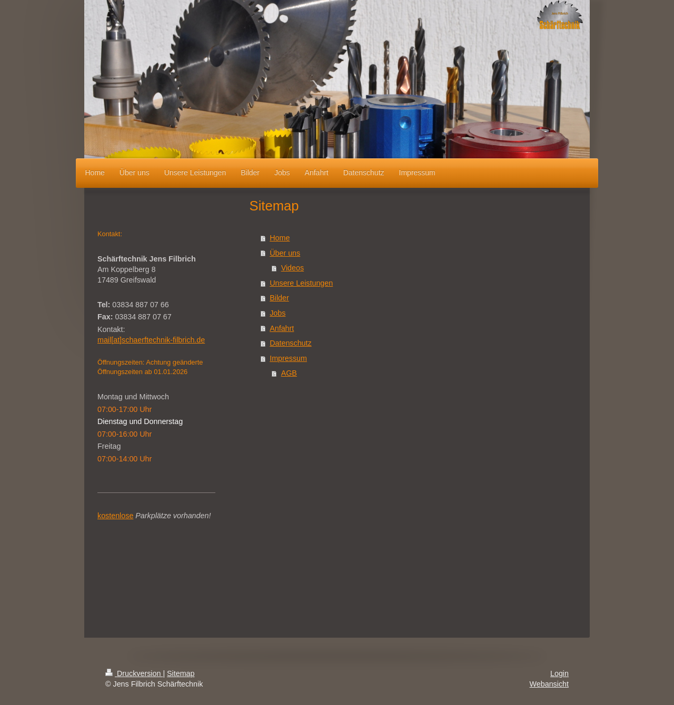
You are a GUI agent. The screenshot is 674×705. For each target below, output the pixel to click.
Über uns (285, 253)
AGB (289, 373)
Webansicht (549, 684)
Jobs (277, 313)
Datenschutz (290, 343)
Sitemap (180, 673)
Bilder (279, 298)
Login (559, 673)
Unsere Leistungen (301, 283)
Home (280, 238)
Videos (292, 268)
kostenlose (115, 515)
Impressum (288, 358)
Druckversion (134, 673)
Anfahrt (282, 328)
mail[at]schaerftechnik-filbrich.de (151, 340)
